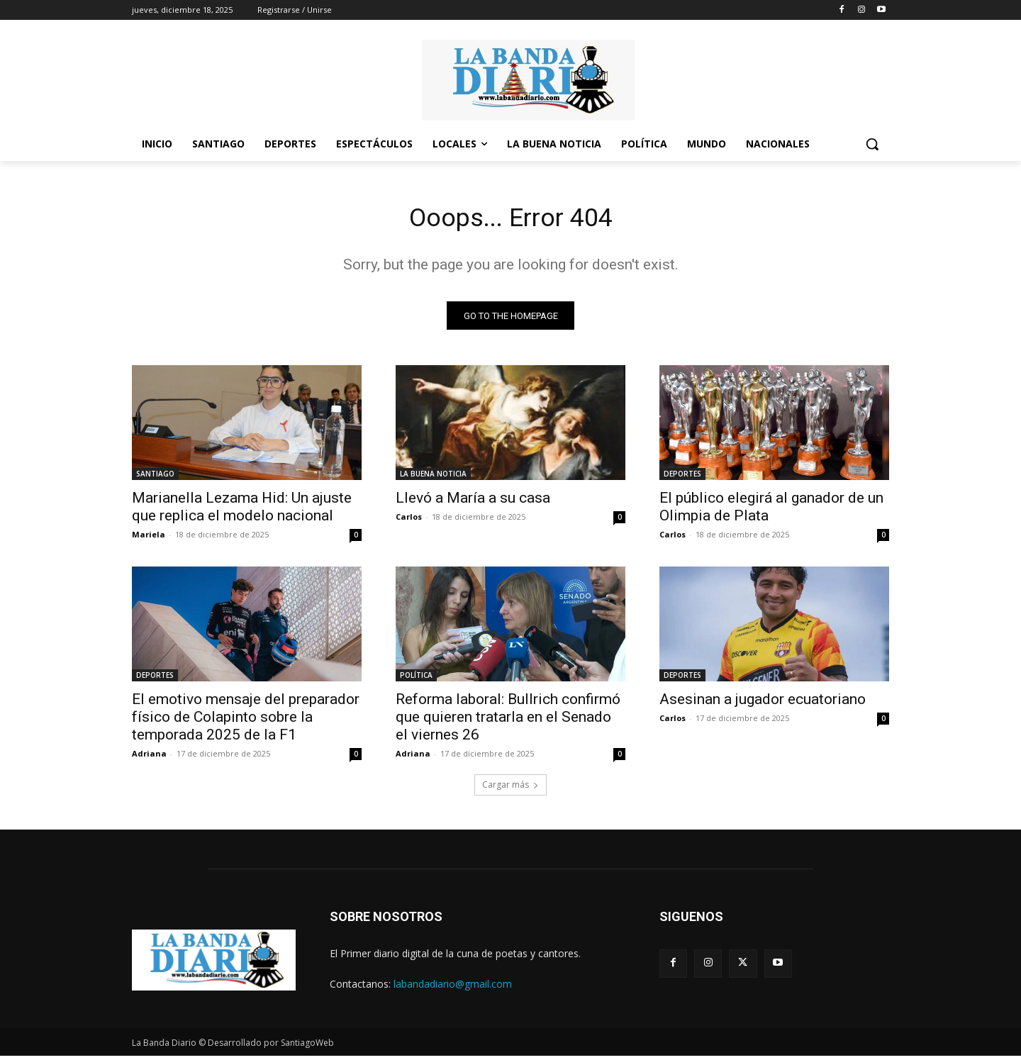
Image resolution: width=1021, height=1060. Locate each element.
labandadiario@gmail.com (453, 988)
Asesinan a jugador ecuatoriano (762, 703)
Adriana (149, 757)
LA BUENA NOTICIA (433, 478)
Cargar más (510, 789)
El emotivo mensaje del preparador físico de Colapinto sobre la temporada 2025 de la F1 (245, 721)
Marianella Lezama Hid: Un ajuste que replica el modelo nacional (242, 510)
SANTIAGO (155, 478)
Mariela (148, 538)
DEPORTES (682, 478)
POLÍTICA (416, 679)
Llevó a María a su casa (473, 502)
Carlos (409, 520)
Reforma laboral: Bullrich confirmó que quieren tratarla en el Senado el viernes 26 (508, 721)
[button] (872, 144)
